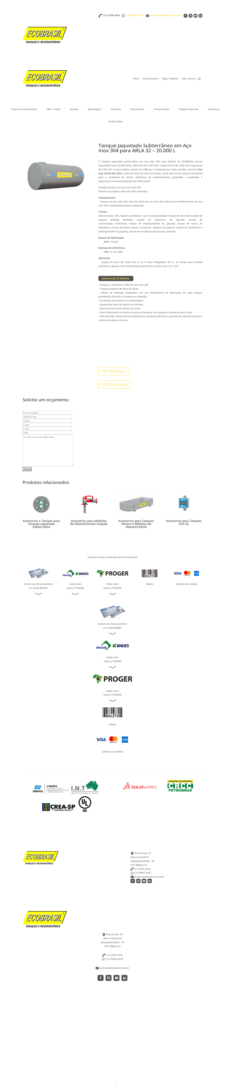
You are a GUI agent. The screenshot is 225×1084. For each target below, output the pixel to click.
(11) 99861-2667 (134, 15)
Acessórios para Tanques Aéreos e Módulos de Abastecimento (136, 524)
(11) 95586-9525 (112, 959)
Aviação (71, 108)
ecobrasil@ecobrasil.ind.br (165, 15)
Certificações (112, 120)
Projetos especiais (186, 108)
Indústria (113, 108)
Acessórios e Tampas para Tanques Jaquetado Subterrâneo (41, 524)
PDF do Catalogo (115, 384)
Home (136, 78)
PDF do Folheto (113, 371)
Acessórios (211, 108)
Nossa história (151, 78)
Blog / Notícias (170, 78)
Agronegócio (91, 108)
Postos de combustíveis (21, 108)
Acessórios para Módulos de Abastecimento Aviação (89, 522)
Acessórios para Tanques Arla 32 (183, 522)
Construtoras (134, 108)
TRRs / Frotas (51, 108)
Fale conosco (189, 78)
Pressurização (158, 108)
